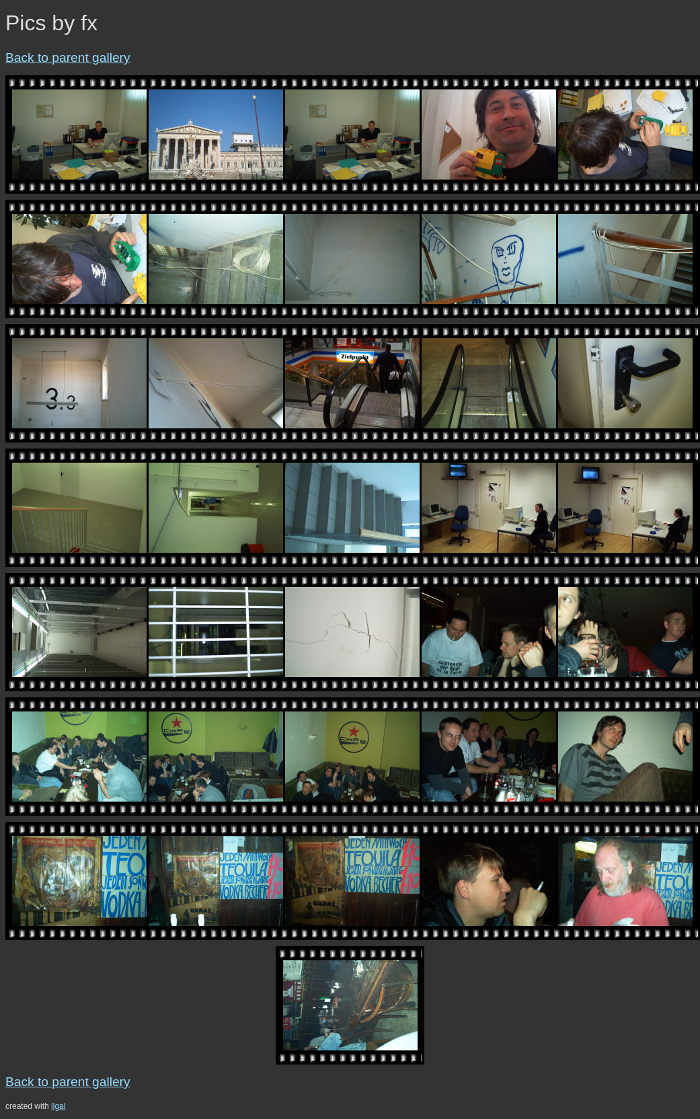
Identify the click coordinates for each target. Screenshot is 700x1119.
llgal (58, 1106)
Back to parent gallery (67, 57)
